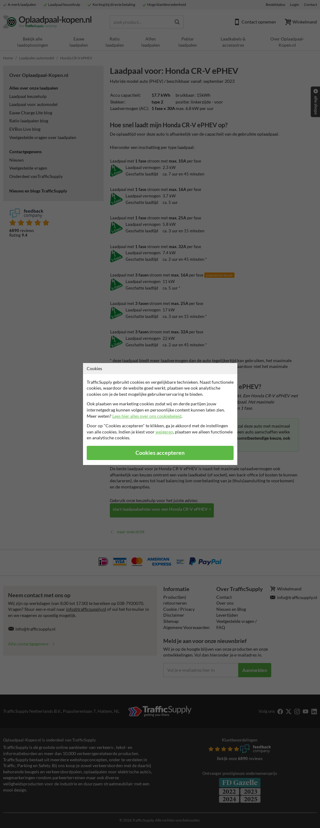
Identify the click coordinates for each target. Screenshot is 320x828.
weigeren (164, 431)
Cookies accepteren (160, 453)
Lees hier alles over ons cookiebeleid (146, 416)
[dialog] (160, 414)
